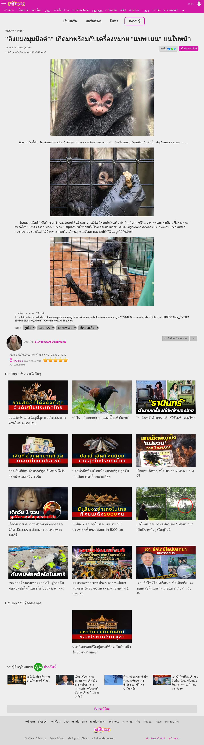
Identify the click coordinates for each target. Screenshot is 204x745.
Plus (19, 30)
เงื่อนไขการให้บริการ (35, 738)
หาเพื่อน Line (61, 10)
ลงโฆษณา (174, 738)
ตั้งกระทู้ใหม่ (102, 708)
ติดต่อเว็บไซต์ (57, 738)
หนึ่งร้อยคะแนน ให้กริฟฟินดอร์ (30, 52)
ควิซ (123, 10)
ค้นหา (113, 21)
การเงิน (156, 10)
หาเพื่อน (37, 10)
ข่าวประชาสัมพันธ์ (155, 738)
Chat (47, 10)
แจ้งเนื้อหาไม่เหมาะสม (103, 738)
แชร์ (168, 48)
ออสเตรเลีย (65, 327)
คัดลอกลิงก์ (188, 48)
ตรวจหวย (111, 10)
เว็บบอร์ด (23, 10)
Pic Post (97, 10)
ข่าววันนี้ (45, 666)
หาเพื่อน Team (80, 10)
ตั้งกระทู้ (134, 21)
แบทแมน (44, 327)
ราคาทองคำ (171, 10)
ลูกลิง (27, 327)
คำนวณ (134, 10)
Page (145, 10)
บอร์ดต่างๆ (93, 21)
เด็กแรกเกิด (87, 327)
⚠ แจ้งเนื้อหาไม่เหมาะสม (175, 338)
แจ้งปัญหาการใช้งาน (77, 738)
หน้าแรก (9, 10)
